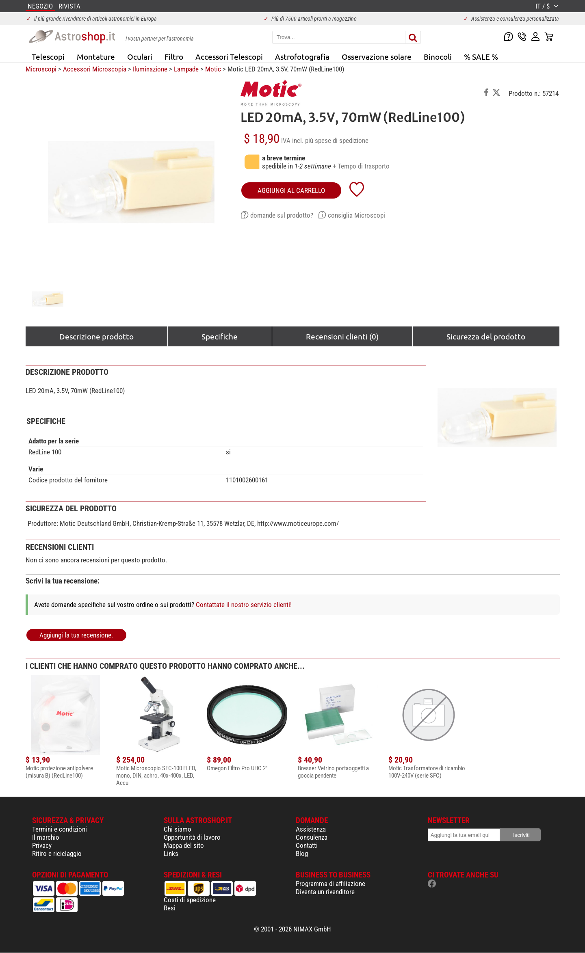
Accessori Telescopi (229, 56)
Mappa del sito (184, 845)
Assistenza (311, 829)
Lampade (186, 69)
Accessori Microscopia (94, 69)
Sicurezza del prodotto (485, 336)
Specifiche (220, 336)
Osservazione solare (377, 56)
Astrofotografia (302, 56)
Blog (302, 853)
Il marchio (45, 837)
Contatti (307, 845)
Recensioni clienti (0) (342, 336)
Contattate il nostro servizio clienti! (244, 605)
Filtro (174, 56)
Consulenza (311, 837)
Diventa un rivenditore (325, 892)
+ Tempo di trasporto (361, 166)
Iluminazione (150, 69)
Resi (170, 908)
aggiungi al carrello (291, 190)
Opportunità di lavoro (192, 837)
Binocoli (438, 56)
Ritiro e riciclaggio (57, 853)
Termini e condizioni (59, 829)
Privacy (42, 845)
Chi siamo (177, 829)
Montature (96, 56)
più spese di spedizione (336, 140)
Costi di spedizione (190, 900)
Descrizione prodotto (96, 336)
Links (171, 853)
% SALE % (481, 56)
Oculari (139, 56)
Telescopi (48, 56)
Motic (213, 69)
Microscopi (41, 69)
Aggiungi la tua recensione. (76, 635)
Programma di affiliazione (330, 884)
